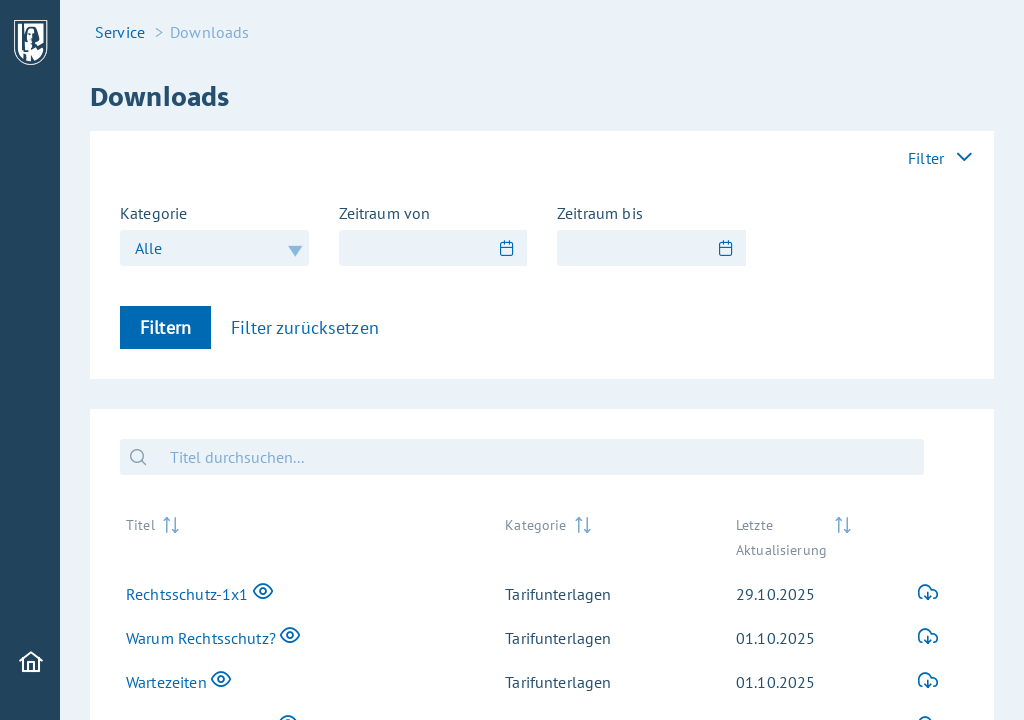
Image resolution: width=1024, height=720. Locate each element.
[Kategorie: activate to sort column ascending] (604, 535)
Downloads (209, 32)
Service (120, 32)
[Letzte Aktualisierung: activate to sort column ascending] (801, 535)
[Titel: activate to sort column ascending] (299, 535)
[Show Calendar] (507, 248)
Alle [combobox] (149, 248)
